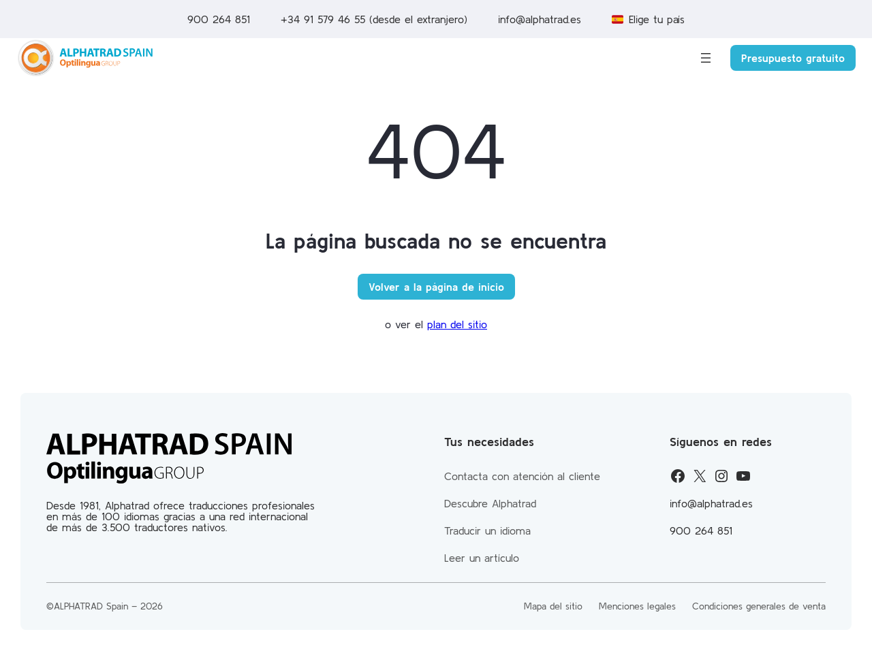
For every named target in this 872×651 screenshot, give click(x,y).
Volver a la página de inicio (436, 287)
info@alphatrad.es (539, 19)
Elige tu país (657, 19)
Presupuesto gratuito (793, 58)
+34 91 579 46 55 (325, 19)
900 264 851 (218, 19)
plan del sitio (457, 324)
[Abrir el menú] (706, 58)
